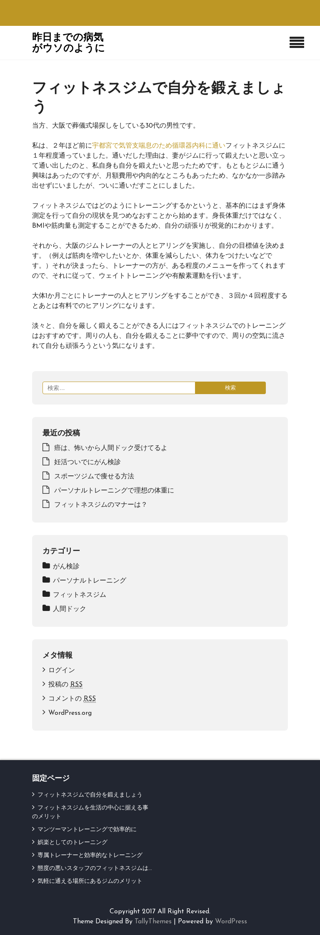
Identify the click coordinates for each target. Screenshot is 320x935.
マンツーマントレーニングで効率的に (87, 830)
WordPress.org (70, 713)
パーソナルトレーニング (89, 581)
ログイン (61, 670)
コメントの (72, 699)
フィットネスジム (79, 595)
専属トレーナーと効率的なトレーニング (90, 855)
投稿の (65, 685)
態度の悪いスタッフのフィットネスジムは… (95, 868)
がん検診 (66, 566)
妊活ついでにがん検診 (87, 462)
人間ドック (69, 609)
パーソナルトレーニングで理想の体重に (114, 491)
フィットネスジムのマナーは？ (101, 505)
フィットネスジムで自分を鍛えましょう (90, 795)
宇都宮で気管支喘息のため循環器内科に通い (158, 146)
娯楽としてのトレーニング (73, 842)
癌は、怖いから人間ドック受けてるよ (111, 448)
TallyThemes (153, 921)
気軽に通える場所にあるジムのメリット (90, 881)
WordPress (231, 921)
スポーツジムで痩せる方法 (94, 476)
